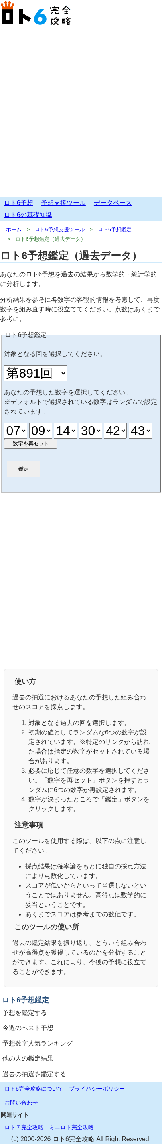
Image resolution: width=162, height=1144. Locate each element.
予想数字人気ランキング (37, 1043)
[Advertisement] (81, 112)
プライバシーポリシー (97, 1088)
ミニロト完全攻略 (71, 1127)
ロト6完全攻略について (33, 1088)
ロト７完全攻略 (23, 1127)
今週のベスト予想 (27, 1027)
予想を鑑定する (24, 1012)
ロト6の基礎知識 (28, 214)
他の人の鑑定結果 (27, 1058)
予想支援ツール (63, 202)
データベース (113, 202)
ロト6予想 (18, 202)
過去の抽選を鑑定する (34, 1074)
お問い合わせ (21, 1102)
